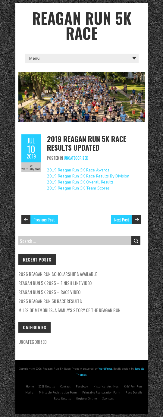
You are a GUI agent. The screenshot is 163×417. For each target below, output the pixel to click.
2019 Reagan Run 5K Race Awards (78, 170)
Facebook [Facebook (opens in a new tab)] (82, 386)
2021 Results (46, 386)
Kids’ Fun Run (133, 386)
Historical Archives (105, 386)
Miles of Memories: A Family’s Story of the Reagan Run (69, 310)
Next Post (121, 219)
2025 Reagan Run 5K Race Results (50, 301)
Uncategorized (76, 158)
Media (29, 392)
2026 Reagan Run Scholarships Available (57, 274)
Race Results (62, 398)
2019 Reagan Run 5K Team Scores (78, 188)
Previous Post (44, 219)
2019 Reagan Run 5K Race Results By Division (88, 176)
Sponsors (108, 398)
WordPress (105, 369)
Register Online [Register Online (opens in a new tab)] (86, 398)
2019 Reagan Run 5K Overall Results (80, 182)
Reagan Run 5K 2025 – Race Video (49, 292)
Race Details (134, 392)
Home (30, 386)
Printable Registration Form (58, 392)
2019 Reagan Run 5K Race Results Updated (86, 143)
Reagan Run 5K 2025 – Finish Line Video (55, 283)
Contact (65, 386)
